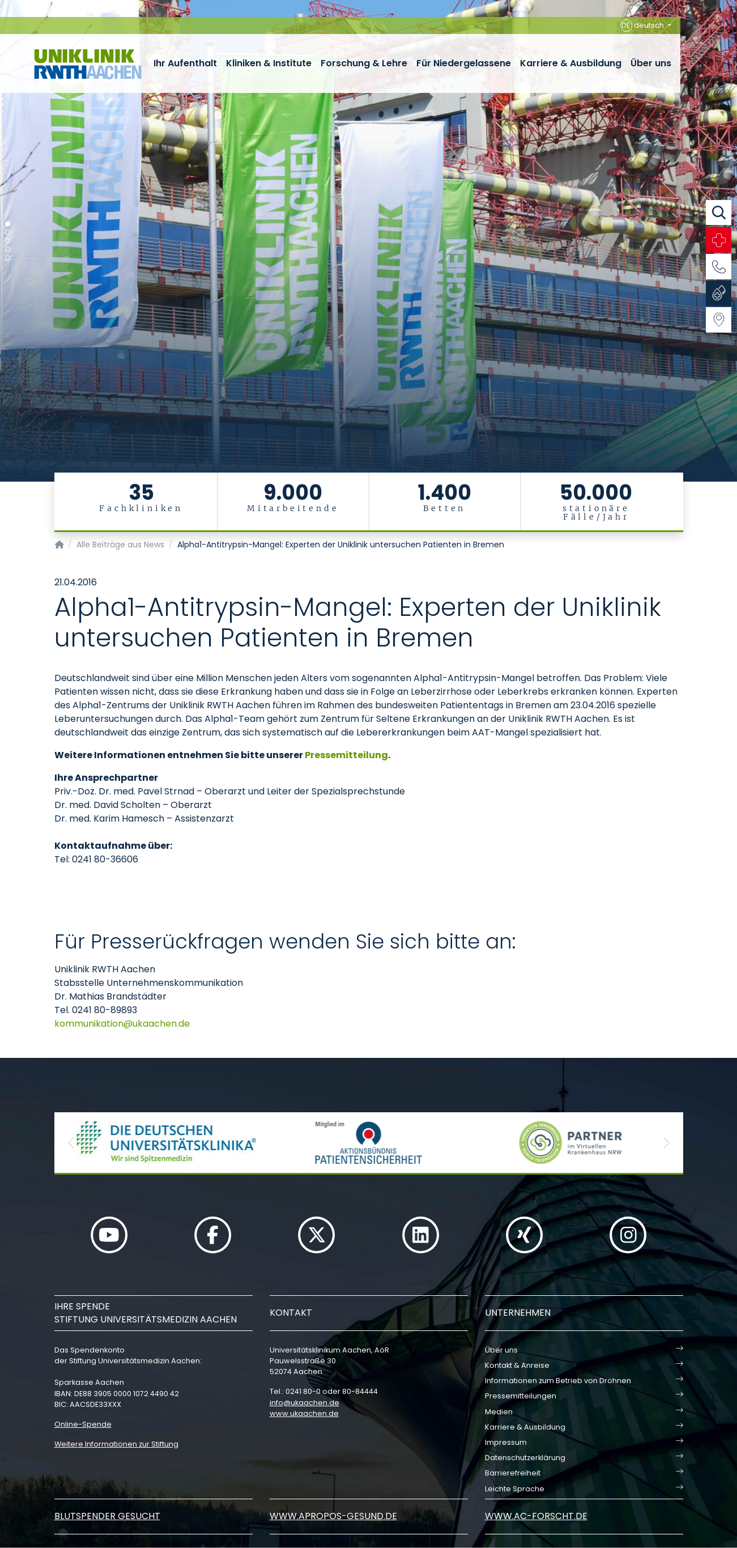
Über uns (651, 63)
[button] (71, 1142)
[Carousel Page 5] (7, 258)
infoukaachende (304, 1402)
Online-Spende (83, 1424)
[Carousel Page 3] (7, 241)
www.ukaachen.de (304, 1413)
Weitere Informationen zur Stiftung (116, 1444)
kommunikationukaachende (122, 1023)
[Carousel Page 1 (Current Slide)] (7, 224)
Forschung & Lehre (364, 63)
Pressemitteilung (346, 755)
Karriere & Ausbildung (570, 63)
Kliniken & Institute (269, 63)
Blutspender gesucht (107, 1516)
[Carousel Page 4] (7, 249)
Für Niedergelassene (463, 63)
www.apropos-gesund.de (333, 1516)
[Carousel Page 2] (7, 232)
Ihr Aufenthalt (185, 63)
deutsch (643, 25)
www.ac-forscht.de (536, 1516)
